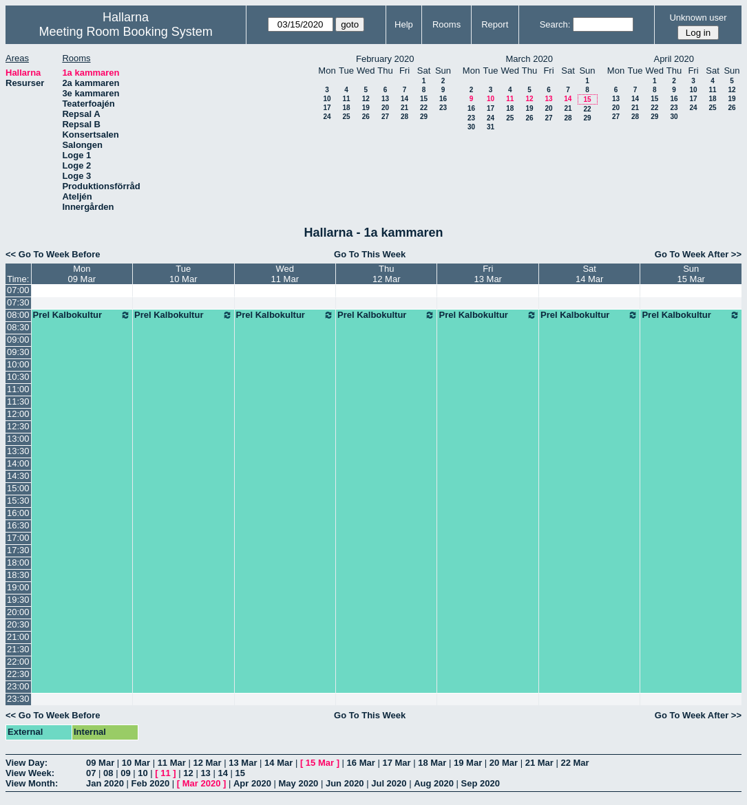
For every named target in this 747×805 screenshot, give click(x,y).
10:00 (18, 364)
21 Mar (539, 763)
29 (424, 116)
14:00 (18, 463)
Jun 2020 (345, 783)
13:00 (18, 438)
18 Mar (432, 763)
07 (91, 773)
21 (404, 107)
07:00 (18, 290)
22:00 (18, 661)
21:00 (18, 637)
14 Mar (278, 763)
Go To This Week (370, 254)
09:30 (18, 352)
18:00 (18, 562)
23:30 (18, 699)
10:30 (18, 377)
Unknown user (697, 17)
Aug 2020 (434, 783)
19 (366, 107)
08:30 (18, 327)
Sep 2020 (480, 783)
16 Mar (361, 763)
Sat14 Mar (589, 274)
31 (490, 127)
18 (346, 107)
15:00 (18, 488)
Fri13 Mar (487, 274)
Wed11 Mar (285, 274)
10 (326, 99)
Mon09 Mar (82, 274)
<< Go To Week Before (53, 254)
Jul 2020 (388, 783)
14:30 (18, 476)
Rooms (446, 24)
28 (404, 116)
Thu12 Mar (386, 274)
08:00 (18, 315)
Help (403, 24)
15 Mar (320, 763)
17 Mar (396, 763)
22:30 (18, 674)
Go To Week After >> (698, 254)
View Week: (30, 773)
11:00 (18, 389)
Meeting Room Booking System (126, 32)
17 (326, 107)
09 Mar (100, 763)
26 (366, 116)
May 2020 (299, 783)
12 (366, 99)
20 (385, 107)
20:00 (18, 612)
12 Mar (207, 763)
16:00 (18, 513)
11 (346, 99)
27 (385, 116)
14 (404, 99)
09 (125, 773)
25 (346, 116)
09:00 (18, 339)
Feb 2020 (150, 783)
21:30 (18, 649)
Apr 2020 (252, 783)
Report (494, 24)
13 (385, 99)
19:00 (18, 587)
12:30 (18, 426)
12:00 (18, 414)
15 (424, 99)
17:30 (18, 550)
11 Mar (172, 763)
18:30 (18, 575)
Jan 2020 (105, 783)
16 (443, 99)
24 (326, 116)
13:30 (18, 451)
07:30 (18, 302)
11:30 (18, 401)
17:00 (18, 538)
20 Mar (504, 763)
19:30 (18, 599)
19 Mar (468, 763)
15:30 (18, 500)
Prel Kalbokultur (82, 315)
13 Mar (243, 763)
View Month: (32, 783)
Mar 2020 (201, 783)
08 (108, 773)
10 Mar (136, 763)
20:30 (18, 624)
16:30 (18, 525)
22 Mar (574, 763)
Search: (555, 24)
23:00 (18, 686)
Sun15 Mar (690, 274)
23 (443, 107)
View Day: (27, 763)
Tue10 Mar (183, 274)
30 (471, 127)
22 (424, 107)
